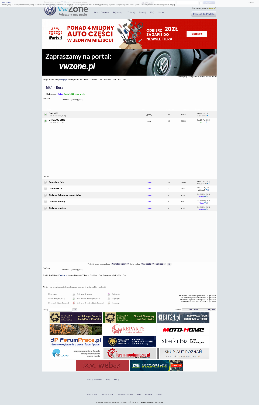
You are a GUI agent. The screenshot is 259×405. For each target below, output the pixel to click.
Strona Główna (101, 12)
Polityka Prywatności (125, 394)
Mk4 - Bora (122, 80)
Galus (60, 94)
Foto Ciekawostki (105, 80)
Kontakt (159, 394)
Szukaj (142, 12)
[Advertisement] (129, 149)
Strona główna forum (94, 379)
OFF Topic (84, 80)
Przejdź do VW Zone (50, 80)
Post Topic (51, 99)
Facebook (148, 394)
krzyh (82, 94)
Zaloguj (131, 12)
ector (77, 94)
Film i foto (93, 80)
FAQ (152, 12)
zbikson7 (201, 190)
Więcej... (173, 5)
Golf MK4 (53, 113)
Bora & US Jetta (57, 120)
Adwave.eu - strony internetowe (152, 402)
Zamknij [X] (252, 3)
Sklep (161, 12)
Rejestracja (118, 12)
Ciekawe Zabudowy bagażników (65, 195)
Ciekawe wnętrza (57, 208)
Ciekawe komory (57, 201)
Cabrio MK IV (55, 188)
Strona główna (73, 80)
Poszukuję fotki (56, 182)
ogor (149, 121)
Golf (114, 80)
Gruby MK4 (69, 94)
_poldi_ (149, 114)
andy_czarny (202, 116)
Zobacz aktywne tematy (208, 76)
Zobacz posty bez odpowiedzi (188, 76)
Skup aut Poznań (107, 394)
